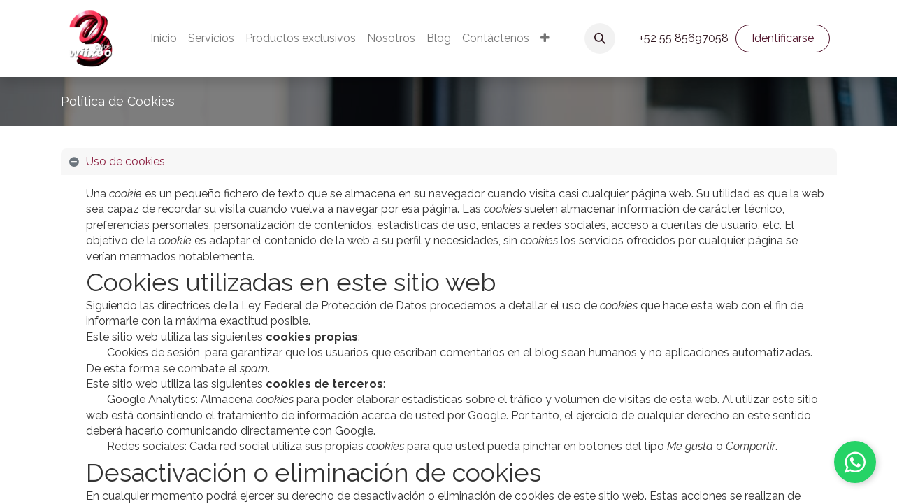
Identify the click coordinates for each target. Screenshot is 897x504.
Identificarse (783, 38)
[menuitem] (163, 38)
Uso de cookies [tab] (125, 161)
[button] (599, 38)
